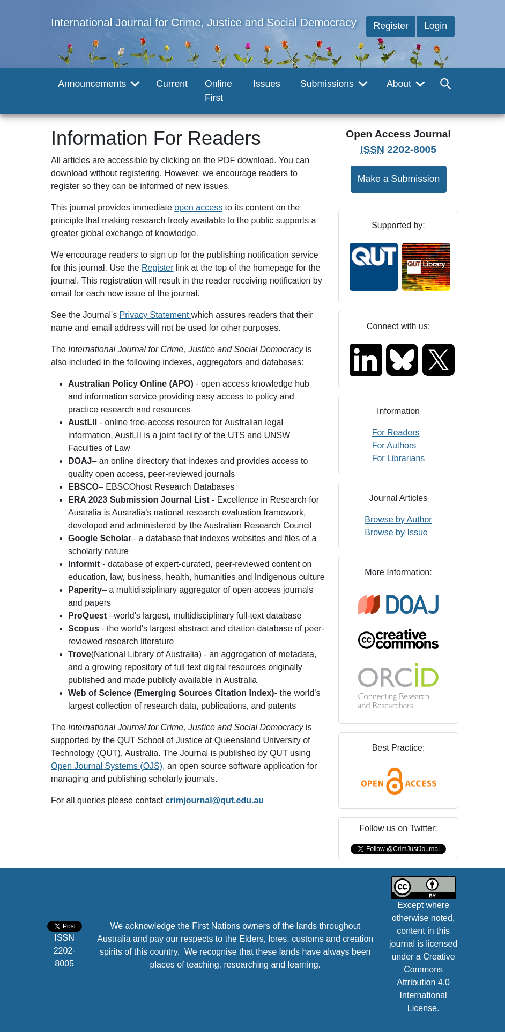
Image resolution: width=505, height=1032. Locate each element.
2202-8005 (398, 149)
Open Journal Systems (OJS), (108, 766)
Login (435, 25)
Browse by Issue (396, 532)
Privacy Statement (155, 314)
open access (198, 207)
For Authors (394, 445)
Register (391, 25)
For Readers (396, 432)
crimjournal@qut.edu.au (214, 800)
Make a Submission (399, 178)
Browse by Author (398, 519)
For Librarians (398, 458)
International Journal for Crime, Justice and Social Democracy (204, 22)
